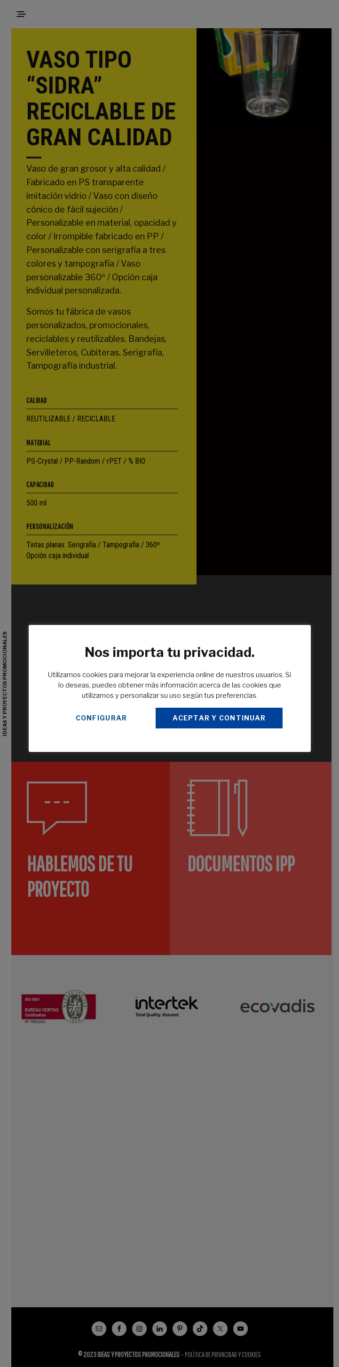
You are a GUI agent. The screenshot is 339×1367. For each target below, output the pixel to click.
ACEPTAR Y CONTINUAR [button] (219, 718)
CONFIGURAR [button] (101, 718)
